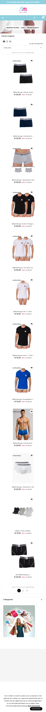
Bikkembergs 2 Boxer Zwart (23, 92)
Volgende (27, 591)
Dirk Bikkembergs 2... (23, 575)
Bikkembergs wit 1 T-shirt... (23, 311)
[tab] (4, 41)
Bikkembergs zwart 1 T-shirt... (23, 355)
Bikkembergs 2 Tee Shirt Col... (23, 267)
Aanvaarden (36, 708)
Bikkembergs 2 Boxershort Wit (23, 487)
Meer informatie (34, 706)
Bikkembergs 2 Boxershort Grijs (23, 180)
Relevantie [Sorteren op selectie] (23, 47)
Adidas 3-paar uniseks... (23, 531)
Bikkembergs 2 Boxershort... (23, 136)
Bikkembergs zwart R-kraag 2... (23, 224)
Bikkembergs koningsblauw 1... (23, 399)
